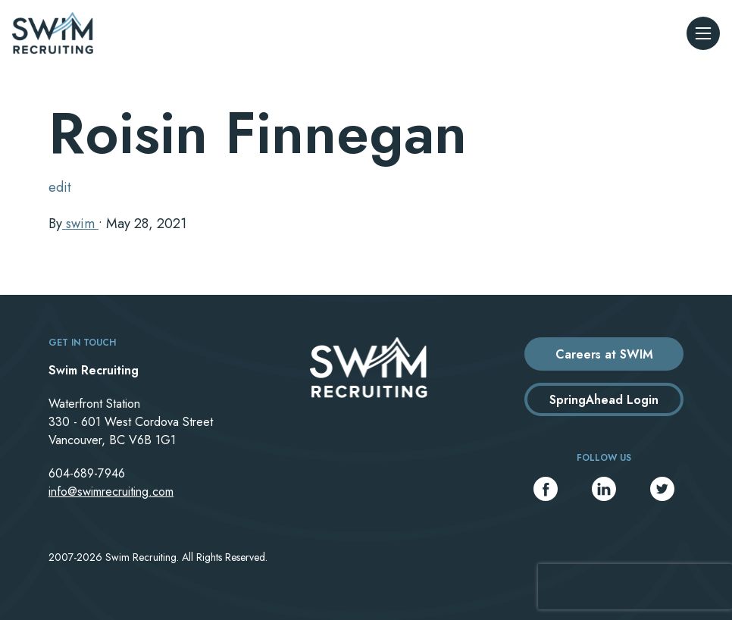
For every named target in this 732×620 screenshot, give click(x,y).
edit (59, 187)
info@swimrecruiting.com (111, 491)
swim (80, 223)
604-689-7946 (86, 473)
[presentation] (635, 586)
